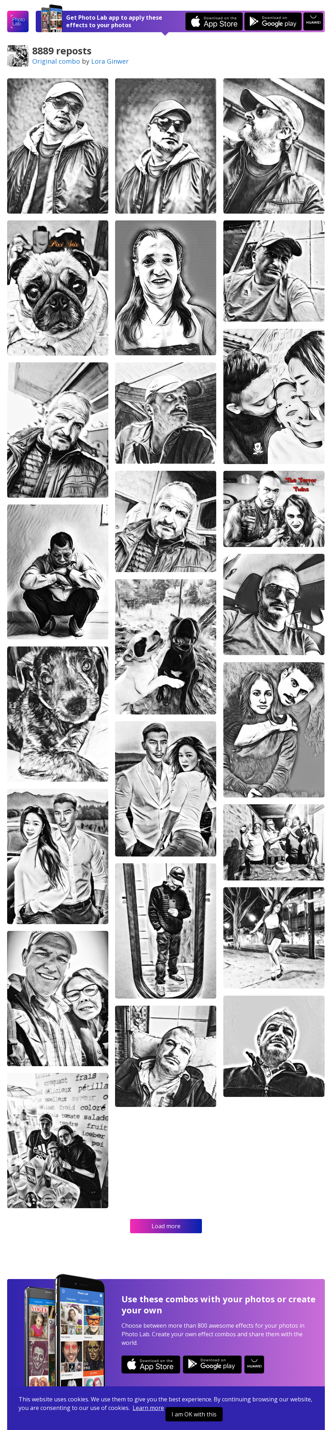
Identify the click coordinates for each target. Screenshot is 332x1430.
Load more (166, 1226)
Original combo (56, 61)
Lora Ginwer (110, 61)
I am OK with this (194, 1414)
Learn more (148, 1408)
